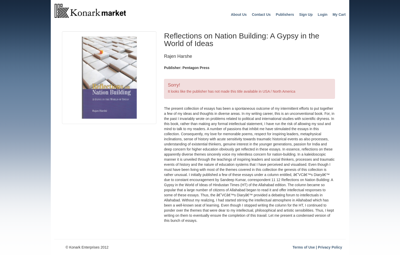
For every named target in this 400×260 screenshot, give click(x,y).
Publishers (285, 14)
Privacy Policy (330, 247)
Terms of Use (304, 247)
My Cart (339, 14)
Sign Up (306, 14)
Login (323, 14)
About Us (239, 14)
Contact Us (261, 14)
